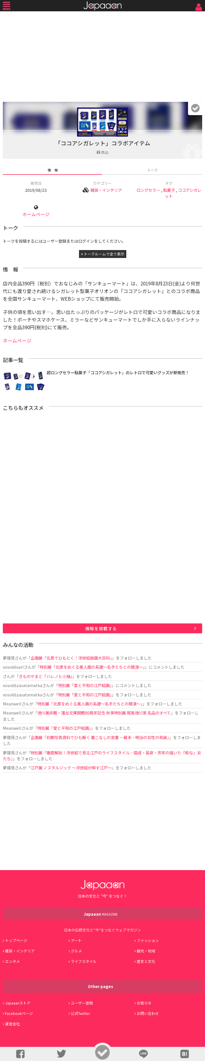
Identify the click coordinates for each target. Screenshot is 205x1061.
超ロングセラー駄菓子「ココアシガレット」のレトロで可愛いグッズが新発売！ (118, 372)
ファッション (148, 940)
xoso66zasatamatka (22, 685)
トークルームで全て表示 (102, 254)
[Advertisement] (102, 55)
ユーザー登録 (82, 1003)
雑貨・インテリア (106, 190)
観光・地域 (146, 951)
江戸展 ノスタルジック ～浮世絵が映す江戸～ (71, 768)
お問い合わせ (148, 1013)
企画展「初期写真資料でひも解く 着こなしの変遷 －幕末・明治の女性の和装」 (100, 737)
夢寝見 (9, 658)
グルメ (76, 951)
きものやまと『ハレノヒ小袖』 (45, 676)
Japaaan (102, 5)
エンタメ (12, 961)
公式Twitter (80, 1013)
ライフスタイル (84, 961)
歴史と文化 (146, 961)
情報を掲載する (101, 628)
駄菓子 (169, 190)
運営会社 (12, 1023)
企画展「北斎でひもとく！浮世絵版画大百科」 (71, 658)
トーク (153, 169)
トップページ (16, 940)
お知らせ (144, 1003)
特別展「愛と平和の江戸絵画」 (85, 685)
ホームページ (36, 214)
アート (76, 940)
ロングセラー (148, 190)
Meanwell (12, 704)
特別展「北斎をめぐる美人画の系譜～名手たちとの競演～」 (92, 667)
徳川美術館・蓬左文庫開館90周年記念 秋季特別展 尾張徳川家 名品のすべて (104, 713)
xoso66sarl (13, 667)
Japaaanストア (17, 1003)
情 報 (53, 169)
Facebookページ (19, 1013)
